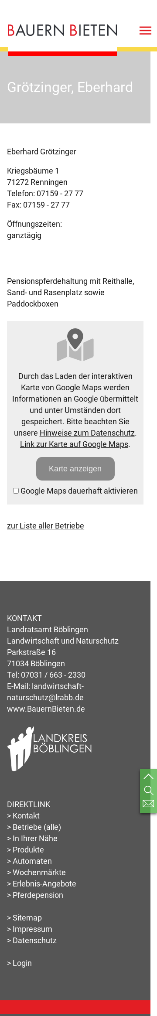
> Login (19, 963)
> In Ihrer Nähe (32, 838)
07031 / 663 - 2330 (53, 674)
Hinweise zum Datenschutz (87, 432)
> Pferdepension (35, 895)
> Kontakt (23, 815)
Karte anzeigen (75, 468)
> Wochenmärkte (36, 872)
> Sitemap (24, 917)
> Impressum (29, 929)
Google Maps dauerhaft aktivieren (75, 490)
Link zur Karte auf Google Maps (74, 444)
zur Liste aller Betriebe (45, 525)
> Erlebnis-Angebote (41, 883)
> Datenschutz (32, 940)
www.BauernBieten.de (46, 708)
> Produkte (25, 849)
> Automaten (29, 861)
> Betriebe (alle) (34, 827)
